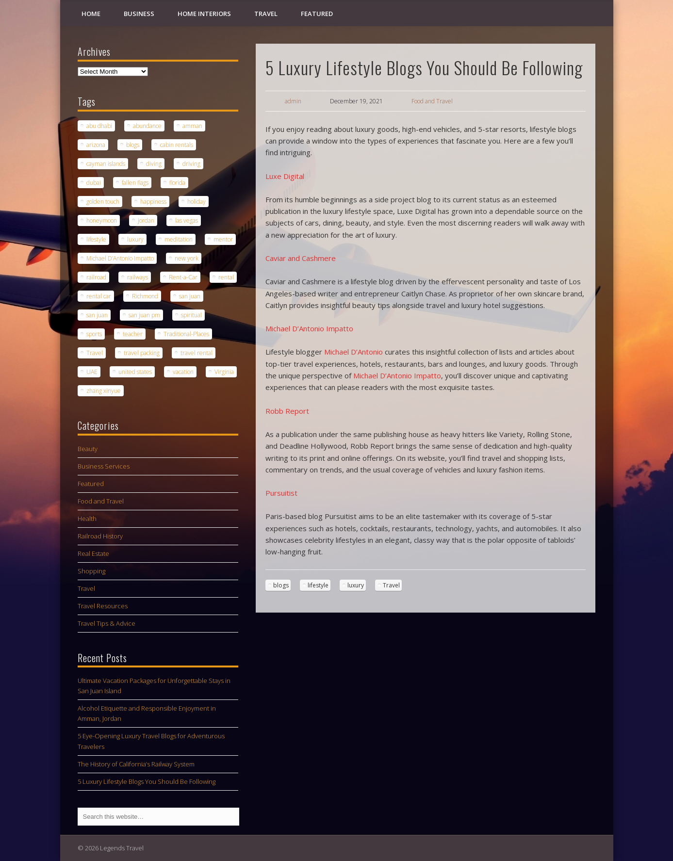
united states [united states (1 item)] (135, 372)
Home (91, 13)
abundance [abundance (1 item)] (147, 126)
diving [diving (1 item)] (154, 164)
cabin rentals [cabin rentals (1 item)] (176, 145)
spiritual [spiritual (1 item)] (191, 315)
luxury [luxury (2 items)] (135, 239)
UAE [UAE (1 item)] (92, 372)
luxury (355, 585)
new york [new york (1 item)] (186, 258)
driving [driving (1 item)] (191, 164)
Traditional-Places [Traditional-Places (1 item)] (186, 334)
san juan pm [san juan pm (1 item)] (144, 315)
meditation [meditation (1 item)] (178, 239)
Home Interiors (204, 13)
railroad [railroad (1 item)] (96, 277)
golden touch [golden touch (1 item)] (102, 201)
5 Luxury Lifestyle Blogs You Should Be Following (146, 781)
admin (293, 101)
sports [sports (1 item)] (94, 334)
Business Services (104, 466)
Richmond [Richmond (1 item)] (145, 296)
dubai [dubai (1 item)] (93, 183)
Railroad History (100, 536)
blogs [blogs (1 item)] (132, 145)
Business (139, 13)
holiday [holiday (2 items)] (196, 201)
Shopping (91, 571)
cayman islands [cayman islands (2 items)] (105, 164)
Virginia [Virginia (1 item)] (224, 372)
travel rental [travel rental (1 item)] (197, 353)
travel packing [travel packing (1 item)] (142, 353)
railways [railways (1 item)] (137, 277)
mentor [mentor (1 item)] (223, 239)
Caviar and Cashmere (300, 258)
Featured (317, 13)
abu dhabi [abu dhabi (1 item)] (99, 126)
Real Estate (93, 553)
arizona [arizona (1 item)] (95, 145)
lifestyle (318, 585)
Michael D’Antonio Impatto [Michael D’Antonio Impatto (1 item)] (120, 258)
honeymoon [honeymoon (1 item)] (101, 220)
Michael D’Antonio (353, 352)
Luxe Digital (284, 176)
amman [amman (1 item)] (192, 126)
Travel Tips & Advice (106, 623)
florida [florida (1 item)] (177, 183)
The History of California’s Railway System (136, 764)
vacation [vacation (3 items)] (183, 372)
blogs (281, 585)
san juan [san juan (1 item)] (189, 296)
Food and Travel (432, 101)
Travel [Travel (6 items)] (94, 353)
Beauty (88, 448)
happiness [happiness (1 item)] (153, 201)
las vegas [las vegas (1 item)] (186, 220)
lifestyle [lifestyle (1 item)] (96, 239)
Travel (266, 13)
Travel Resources (103, 605)
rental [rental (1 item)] (226, 277)
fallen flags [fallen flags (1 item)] (135, 183)
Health (87, 518)
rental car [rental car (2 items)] (98, 296)
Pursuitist (281, 493)
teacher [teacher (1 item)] (133, 334)
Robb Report (287, 411)
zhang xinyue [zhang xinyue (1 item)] (103, 391)
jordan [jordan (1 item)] (146, 220)
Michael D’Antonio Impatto (309, 328)
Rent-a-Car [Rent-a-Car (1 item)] (183, 277)
